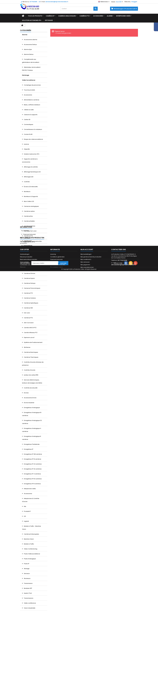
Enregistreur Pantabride (32, 444)
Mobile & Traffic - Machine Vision (31, 527)
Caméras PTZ (84, 16)
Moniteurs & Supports (31, 196)
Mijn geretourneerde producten (91, 659)
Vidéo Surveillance (28, 80)
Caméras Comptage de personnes (31, 262)
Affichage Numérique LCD (32, 172)
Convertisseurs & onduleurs (33, 129)
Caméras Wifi (28, 308)
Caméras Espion (29, 278)
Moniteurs (27, 191)
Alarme (109, 16)
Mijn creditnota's (86, 662)
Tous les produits (35, 16)
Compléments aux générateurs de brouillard (30, 60)
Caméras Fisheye (29, 283)
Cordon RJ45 (28, 134)
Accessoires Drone (30, 398)
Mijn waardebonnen (87, 670)
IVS (25, 516)
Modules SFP (28, 588)
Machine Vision (29, 539)
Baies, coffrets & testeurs (32, 105)
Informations (26, 614)
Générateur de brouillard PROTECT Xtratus (31, 68)
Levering (26, 618)
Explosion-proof (29, 337)
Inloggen (134, 2)
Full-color (27, 313)
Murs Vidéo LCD (29, 201)
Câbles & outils (29, 110)
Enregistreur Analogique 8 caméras (31, 437)
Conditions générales (57, 659)
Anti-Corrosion (29, 323)
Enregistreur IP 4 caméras (32, 474)
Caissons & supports (30, 115)
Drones (26, 393)
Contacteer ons (25, 667)
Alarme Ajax (28, 49)
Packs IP (26, 564)
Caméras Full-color (30, 231)
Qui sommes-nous (56, 670)
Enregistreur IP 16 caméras (32, 459)
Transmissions (28, 598)
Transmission (28, 583)
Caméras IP (50, 16)
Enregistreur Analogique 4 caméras (31, 429)
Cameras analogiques (67, 16)
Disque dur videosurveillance (33, 139)
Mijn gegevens (85, 667)
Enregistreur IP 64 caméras (33, 479)
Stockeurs (27, 578)
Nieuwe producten (26, 659)
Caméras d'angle (29, 268)
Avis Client (26, 625)
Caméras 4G (28, 246)
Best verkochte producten (32, 638)
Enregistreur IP (28, 449)
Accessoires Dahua (30, 44)
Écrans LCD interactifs (31, 187)
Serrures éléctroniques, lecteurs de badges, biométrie (32, 381)
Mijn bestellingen (86, 656)
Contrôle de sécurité (30, 388)
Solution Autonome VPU (31, 20)
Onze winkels (27, 632)
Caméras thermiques (31, 352)
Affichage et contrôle (31, 167)
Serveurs (27, 573)
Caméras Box (28, 216)
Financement (54, 664)
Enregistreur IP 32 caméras (33, 469)
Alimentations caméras (31, 100)
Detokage (49, 20)
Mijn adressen (85, 664)
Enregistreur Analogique (32, 408)
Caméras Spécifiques (31, 303)
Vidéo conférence (30, 603)
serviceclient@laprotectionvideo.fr (123, 667)
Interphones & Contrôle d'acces (30, 500)
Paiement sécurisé (29, 621)
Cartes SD (27, 119)
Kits (25, 506)
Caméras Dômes (29, 226)
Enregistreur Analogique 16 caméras (31, 414)
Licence (26, 144)
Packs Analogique (30, 559)
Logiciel (26, 521)
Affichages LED (28, 177)
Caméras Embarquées (31, 534)
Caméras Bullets (29, 221)
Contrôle (27, 182)
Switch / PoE (28, 593)
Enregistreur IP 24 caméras (33, 464)
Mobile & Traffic (29, 544)
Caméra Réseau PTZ (30, 332)
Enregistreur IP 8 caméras (32, 484)
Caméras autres (29, 211)
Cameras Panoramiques (32, 288)
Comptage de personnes (32, 85)
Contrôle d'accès (29, 370)
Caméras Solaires (30, 298)
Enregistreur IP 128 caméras (33, 454)
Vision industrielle (29, 608)
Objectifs (27, 149)
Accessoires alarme (30, 40)
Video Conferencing (30, 549)
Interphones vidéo (123, 16)
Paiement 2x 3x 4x (29, 629)
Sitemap (23, 670)
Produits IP (27, 511)
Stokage (26, 569)
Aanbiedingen (24, 656)
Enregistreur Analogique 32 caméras (32, 421)
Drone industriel (29, 403)
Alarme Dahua (28, 54)
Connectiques (28, 124)
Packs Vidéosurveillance (32, 554)
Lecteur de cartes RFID (31, 375)
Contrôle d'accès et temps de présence (33, 363)
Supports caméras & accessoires (29, 160)
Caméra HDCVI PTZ (30, 328)
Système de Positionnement (33, 342)
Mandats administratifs (57, 667)
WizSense (27, 347)
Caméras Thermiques (31, 357)
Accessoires (98, 16)
